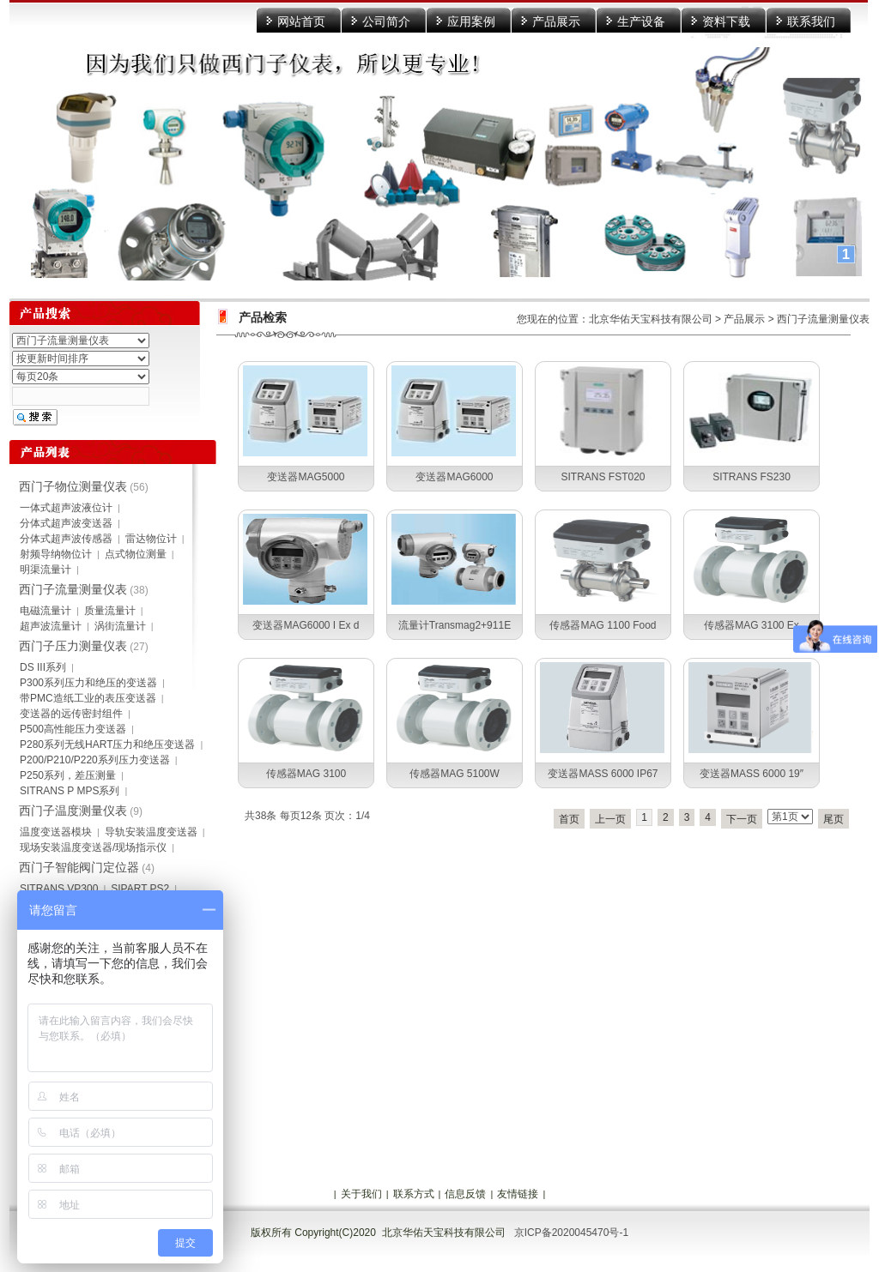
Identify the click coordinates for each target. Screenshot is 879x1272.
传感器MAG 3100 (306, 774)
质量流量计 (110, 611)
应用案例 (471, 21)
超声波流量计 (51, 626)
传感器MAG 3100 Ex (751, 625)
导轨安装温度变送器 (151, 832)
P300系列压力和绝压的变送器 (88, 683)
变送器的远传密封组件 (71, 714)
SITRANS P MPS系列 (69, 791)
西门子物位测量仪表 (73, 486)
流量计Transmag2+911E (454, 625)
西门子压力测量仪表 (73, 646)
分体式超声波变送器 (66, 523)
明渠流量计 (45, 570)
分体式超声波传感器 (66, 539)
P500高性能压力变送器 (73, 729)
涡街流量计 (120, 626)
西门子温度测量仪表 (73, 810)
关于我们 (361, 1194)
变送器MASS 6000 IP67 (603, 774)
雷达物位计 (151, 539)
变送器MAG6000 (454, 477)
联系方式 (413, 1194)
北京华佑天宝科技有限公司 (650, 319)
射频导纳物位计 (56, 554)
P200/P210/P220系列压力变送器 (95, 760)
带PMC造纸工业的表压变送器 (88, 698)
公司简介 (386, 21)
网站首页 (301, 21)
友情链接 (517, 1194)
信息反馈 (465, 1194)
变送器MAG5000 (305, 477)
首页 (569, 819)
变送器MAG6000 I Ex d (305, 625)
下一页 (741, 819)
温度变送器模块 (56, 832)
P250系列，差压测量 (68, 775)
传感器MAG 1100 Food (602, 625)
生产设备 (641, 21)
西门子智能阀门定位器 (79, 867)
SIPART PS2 (140, 889)
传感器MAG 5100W (454, 774)
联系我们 (811, 21)
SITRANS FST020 (603, 477)
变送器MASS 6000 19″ (751, 774)
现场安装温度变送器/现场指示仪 (93, 847)
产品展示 (556, 21)
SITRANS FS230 (751, 477)
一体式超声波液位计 (66, 508)
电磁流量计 (45, 611)
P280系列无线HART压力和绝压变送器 (107, 744)
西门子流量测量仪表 (823, 319)
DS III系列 (43, 667)
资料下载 (726, 21)
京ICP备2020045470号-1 (571, 1233)
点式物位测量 (136, 554)
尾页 (833, 819)
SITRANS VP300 (59, 889)
